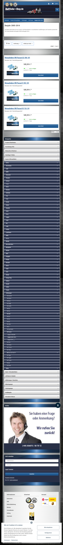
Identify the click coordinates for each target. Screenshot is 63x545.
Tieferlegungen (9, 388)
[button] (49, 3)
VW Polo (8, 342)
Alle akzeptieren (48, 527)
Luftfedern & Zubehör (10, 376)
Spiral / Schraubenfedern (11, 372)
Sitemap (9, 507)
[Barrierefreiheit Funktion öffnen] (58, 405)
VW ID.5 (8, 321)
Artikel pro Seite (27, 43)
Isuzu (7, 211)
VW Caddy (9, 303)
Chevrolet (8, 175)
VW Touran (9, 360)
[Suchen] (57, 9)
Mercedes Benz (9, 244)
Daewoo (8, 189)
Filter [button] (8, 43)
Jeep (7, 220)
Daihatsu (8, 193)
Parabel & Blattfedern (10, 142)
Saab (7, 268)
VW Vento (9, 365)
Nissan (7, 250)
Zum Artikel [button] (41, 75)
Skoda (7, 274)
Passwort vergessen (9, 477)
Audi (7, 168)
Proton (7, 259)
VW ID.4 (8, 319)
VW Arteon (9, 298)
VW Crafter (9, 306)
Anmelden (32, 474)
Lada (7, 226)
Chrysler (8, 178)
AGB (8, 501)
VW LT (8, 326)
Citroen (7, 181)
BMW (7, 172)
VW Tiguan (9, 357)
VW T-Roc (9, 350)
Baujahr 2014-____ (11, 339)
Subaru (7, 281)
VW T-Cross (9, 347)
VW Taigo (9, 355)
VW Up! (8, 363)
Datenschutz (9, 498)
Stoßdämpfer (8, 392)
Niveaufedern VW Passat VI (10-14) (17, 108)
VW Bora (8, 301)
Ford (7, 199)
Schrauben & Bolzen (10, 396)
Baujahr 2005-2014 (12, 337)
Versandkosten (10, 510)
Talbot (7, 287)
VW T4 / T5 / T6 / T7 (11, 352)
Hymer (7, 205)
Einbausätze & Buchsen (10, 151)
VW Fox (8, 311)
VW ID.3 (8, 316)
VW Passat (9, 332)
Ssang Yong (8, 278)
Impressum (9, 516)
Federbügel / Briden (10, 155)
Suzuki (7, 284)
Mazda (7, 241)
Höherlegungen (9, 384)
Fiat (7, 196)
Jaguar (7, 217)
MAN (7, 235)
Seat (7, 271)
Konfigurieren (48, 532)
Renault (8, 262)
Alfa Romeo (8, 165)
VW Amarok (9, 295)
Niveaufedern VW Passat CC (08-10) (17, 58)
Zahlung (8, 513)
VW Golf (8, 313)
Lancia (7, 229)
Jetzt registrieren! (14, 480)
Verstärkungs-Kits (9, 146)
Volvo (7, 368)
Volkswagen (9, 293)
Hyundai (8, 208)
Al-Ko (7, 162)
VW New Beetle (10, 329)
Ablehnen (48, 537)
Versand (20, 542)
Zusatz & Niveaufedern (10, 159)
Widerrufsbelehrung (11, 504)
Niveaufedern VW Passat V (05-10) (17, 83)
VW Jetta (9, 324)
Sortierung (16, 43)
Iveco (7, 214)
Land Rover (8, 232)
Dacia (7, 186)
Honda (7, 202)
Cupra (7, 184)
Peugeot (8, 256)
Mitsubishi (8, 247)
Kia (7, 223)
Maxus (7, 238)
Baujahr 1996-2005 (11, 334)
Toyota (7, 290)
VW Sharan (9, 344)
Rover (7, 265)
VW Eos (8, 308)
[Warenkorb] (55, 3)
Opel (7, 253)
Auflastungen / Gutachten (11, 380)
